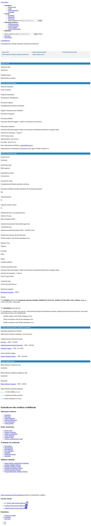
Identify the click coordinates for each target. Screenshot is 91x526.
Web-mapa (11, 19)
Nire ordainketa (9, 451)
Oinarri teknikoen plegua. (8, 356)
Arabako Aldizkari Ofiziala (12, 465)
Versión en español (10, 515)
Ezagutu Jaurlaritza (10, 432)
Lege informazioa (9, 422)
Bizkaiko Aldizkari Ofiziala (12, 466)
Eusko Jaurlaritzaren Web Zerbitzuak (12, 495)
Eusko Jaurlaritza (13, 10)
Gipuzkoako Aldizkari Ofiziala (13, 468)
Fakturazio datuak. (6, 348)
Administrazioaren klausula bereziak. (12, 345)
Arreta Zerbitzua (9, 435)
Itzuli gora (7, 519)
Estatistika (7, 456)
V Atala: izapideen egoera (38, 54)
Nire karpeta (8, 37)
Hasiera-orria (12, 7)
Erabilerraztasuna (13, 24)
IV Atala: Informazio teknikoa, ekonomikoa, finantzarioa (15, 54)
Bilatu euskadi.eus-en (14, 20)
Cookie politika (12, 27)
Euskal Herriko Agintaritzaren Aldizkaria (16, 463)
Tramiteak (11, 12)
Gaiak (10, 9)
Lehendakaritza (5, 40)
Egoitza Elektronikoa (14, 29)
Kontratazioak (8, 449)
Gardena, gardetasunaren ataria (13, 439)
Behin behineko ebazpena (8, 384)
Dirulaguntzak (8, 447)
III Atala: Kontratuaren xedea (69, 52)
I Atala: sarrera (5, 52)
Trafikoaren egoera (10, 454)
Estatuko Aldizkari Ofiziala (12, 470)
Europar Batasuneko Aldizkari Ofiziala (15, 471)
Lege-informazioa (13, 25)
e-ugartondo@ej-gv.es (26, 145)
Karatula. (3, 342)
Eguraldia (7, 452)
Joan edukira (4, 2)
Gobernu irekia (8, 437)
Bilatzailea (11, 17)
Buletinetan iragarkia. (7, 292)
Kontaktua (11, 15)
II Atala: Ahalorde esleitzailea (39, 52)
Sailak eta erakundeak (10, 434)
